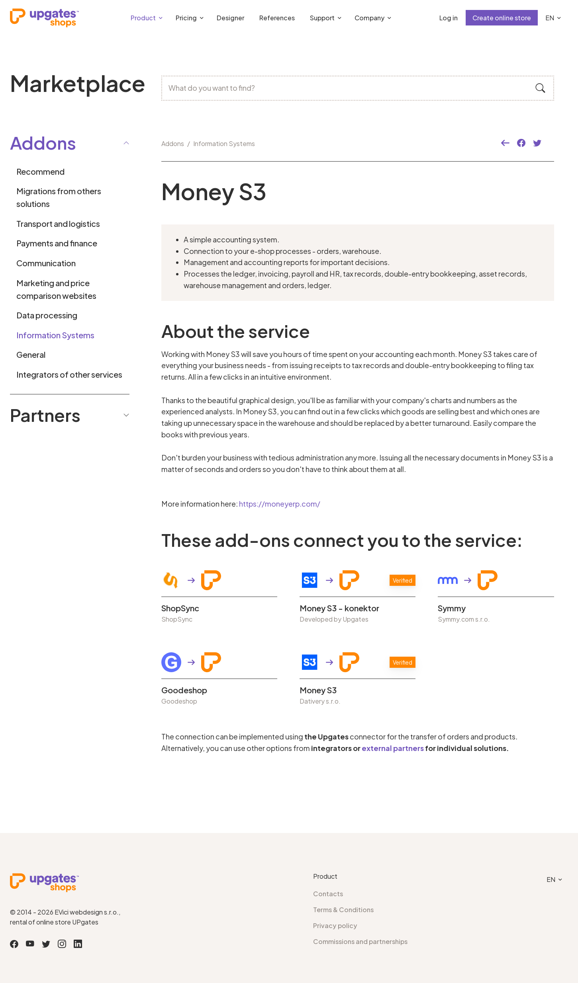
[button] (505, 143)
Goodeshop (184, 690)
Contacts (328, 893)
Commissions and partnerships (360, 941)
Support (322, 18)
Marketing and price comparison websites (56, 289)
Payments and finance (56, 243)
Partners (69, 415)
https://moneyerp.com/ (279, 503)
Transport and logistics (58, 223)
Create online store (501, 18)
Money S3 (318, 690)
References (277, 18)
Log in (448, 18)
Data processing (46, 315)
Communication (46, 263)
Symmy (452, 608)
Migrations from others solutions (58, 197)
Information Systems (55, 335)
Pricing (186, 18)
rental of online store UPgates (54, 922)
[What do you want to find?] (357, 88)
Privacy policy (335, 925)
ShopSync (180, 608)
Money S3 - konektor (339, 608)
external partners (393, 748)
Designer (230, 18)
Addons (172, 143)
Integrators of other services (69, 374)
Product (143, 18)
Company (369, 18)
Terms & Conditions (343, 909)
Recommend (40, 171)
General (30, 354)
